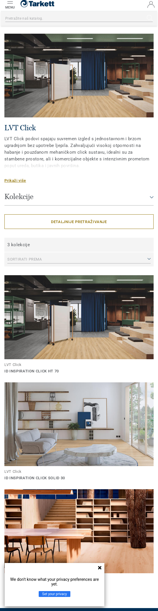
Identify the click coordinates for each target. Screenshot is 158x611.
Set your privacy (54, 594)
